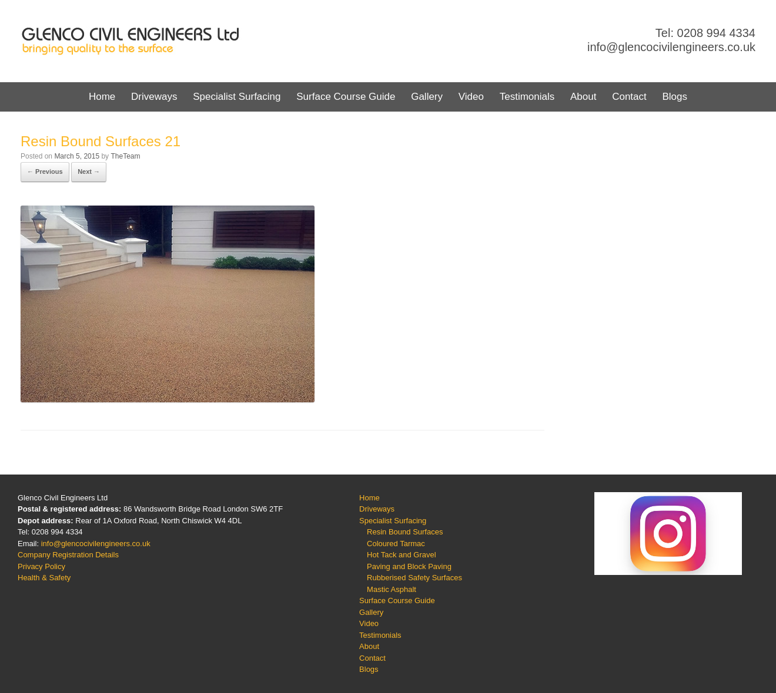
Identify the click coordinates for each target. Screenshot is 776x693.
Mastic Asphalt (391, 589)
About (583, 96)
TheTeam (125, 156)
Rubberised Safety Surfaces (414, 577)
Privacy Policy (41, 566)
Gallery (427, 96)
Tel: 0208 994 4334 (705, 32)
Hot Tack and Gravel (401, 554)
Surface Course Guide (345, 96)
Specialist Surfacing (236, 96)
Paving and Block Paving (409, 566)
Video (471, 96)
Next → (89, 171)
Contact (629, 96)
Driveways (154, 96)
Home (102, 96)
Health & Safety (44, 577)
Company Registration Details (68, 554)
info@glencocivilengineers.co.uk (671, 47)
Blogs (674, 96)
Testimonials (527, 96)
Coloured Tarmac (396, 543)
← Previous (45, 171)
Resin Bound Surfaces (405, 531)
